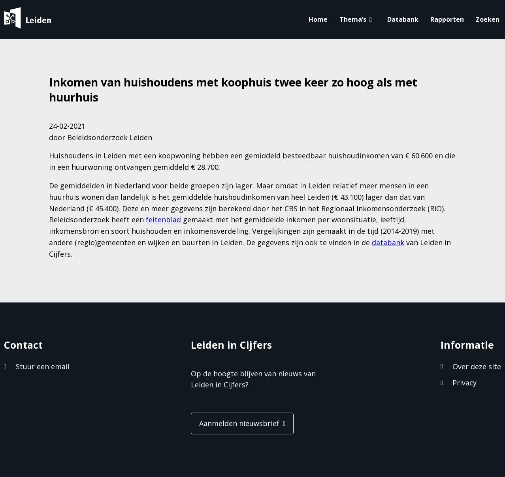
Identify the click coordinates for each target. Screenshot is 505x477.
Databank (402, 19)
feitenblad (163, 219)
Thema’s (352, 19)
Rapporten (447, 19)
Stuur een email (43, 366)
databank (388, 242)
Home (318, 19)
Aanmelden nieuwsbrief (239, 423)
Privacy (464, 382)
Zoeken (487, 19)
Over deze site (476, 366)
